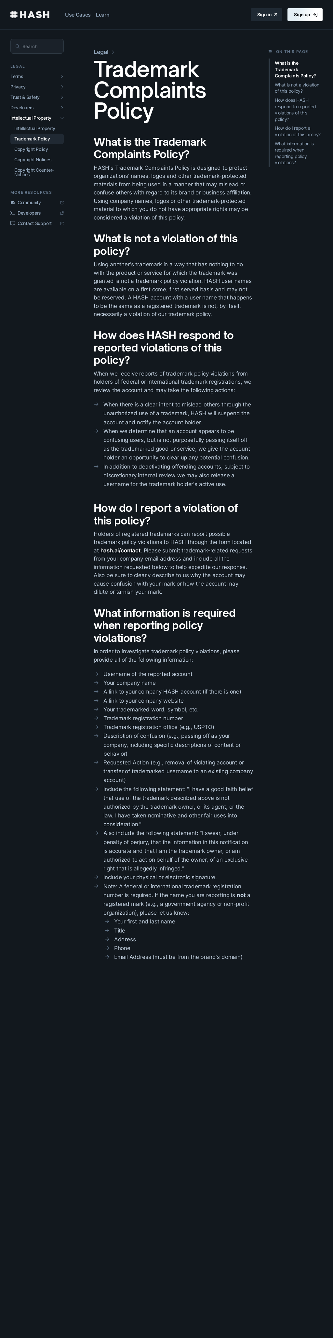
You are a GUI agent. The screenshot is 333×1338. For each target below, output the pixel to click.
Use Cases (78, 14)
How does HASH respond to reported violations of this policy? (164, 348)
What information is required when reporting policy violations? (164, 625)
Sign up (305, 14)
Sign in (267, 14)
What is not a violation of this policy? (165, 244)
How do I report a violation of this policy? (166, 514)
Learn (102, 14)
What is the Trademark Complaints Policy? (150, 148)
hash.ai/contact (120, 550)
